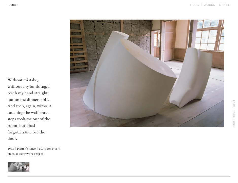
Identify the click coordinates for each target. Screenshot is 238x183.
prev (196, 5)
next (223, 5)
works (209, 5)
